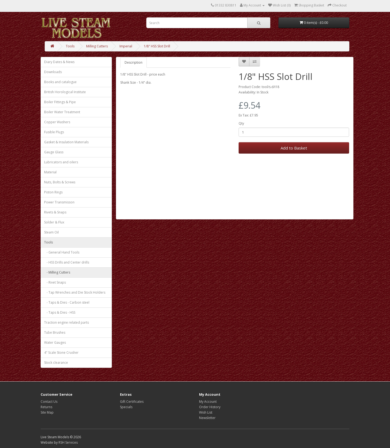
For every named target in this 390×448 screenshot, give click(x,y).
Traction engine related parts (66, 322)
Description (133, 62)
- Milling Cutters (57, 272)
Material (50, 172)
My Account (208, 401)
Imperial (125, 46)
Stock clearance (56, 362)
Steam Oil (51, 232)
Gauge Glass (53, 152)
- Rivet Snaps (55, 282)
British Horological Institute (65, 92)
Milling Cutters (97, 46)
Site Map (47, 412)
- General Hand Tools (61, 252)
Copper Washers (57, 122)
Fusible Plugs (54, 132)
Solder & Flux (54, 222)
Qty (241, 123)
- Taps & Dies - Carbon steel (66, 302)
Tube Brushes (54, 332)
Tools (70, 46)
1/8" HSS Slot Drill (157, 46)
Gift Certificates (132, 401)
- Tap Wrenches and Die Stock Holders (74, 292)
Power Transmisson (59, 202)
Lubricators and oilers (61, 162)
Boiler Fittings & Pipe (60, 102)
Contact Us (49, 401)
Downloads (53, 72)
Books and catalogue (60, 82)
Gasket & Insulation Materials (66, 142)
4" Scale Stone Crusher (61, 352)
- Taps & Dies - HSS (59, 312)
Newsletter (207, 417)
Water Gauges (55, 342)
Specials (126, 407)
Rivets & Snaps (55, 212)
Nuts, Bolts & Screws (59, 182)
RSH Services (68, 442)
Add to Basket (294, 148)
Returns (46, 407)
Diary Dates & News (59, 62)
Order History (209, 407)
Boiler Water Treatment (62, 112)
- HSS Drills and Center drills (66, 262)
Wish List (205, 412)
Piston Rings (53, 192)
